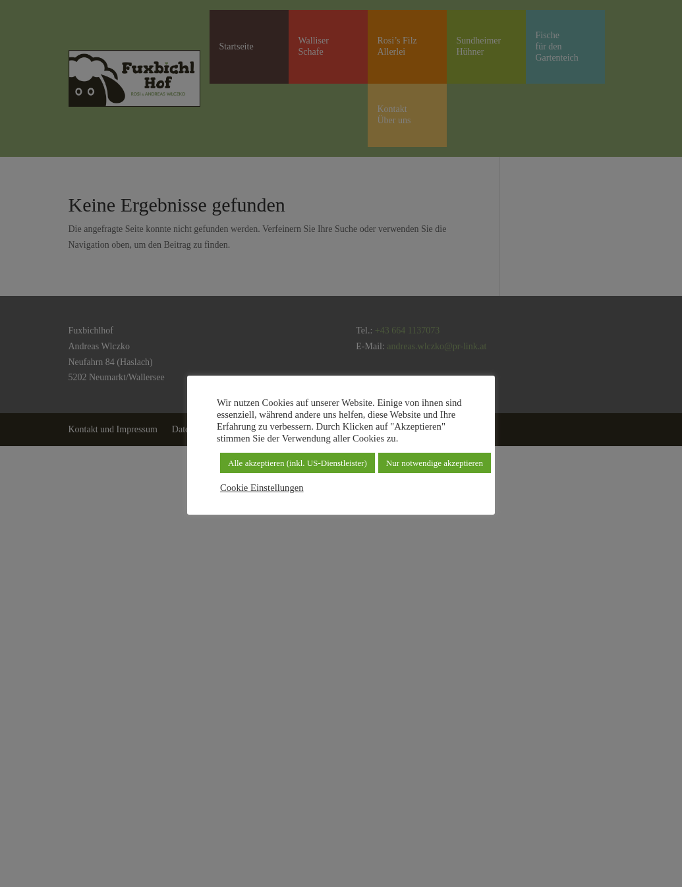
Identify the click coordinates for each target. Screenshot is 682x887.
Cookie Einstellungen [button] (262, 487)
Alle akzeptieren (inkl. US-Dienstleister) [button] (297, 463)
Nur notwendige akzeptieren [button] (434, 463)
